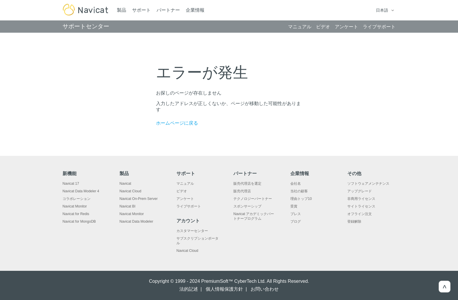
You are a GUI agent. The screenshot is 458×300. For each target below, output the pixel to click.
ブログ (295, 221)
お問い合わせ (265, 289)
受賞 (293, 206)
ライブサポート (188, 206)
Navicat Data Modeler (136, 221)
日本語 (382, 10)
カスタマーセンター (192, 231)
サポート (141, 10)
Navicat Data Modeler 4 (81, 191)
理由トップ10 (301, 199)
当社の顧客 (299, 191)
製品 (121, 10)
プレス (295, 214)
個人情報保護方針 (224, 289)
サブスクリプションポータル (197, 240)
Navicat (125, 184)
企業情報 (195, 10)
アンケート (185, 199)
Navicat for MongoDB (79, 221)
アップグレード (359, 191)
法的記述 (188, 289)
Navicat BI (127, 206)
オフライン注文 (359, 214)
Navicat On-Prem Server (138, 199)
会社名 (295, 184)
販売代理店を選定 (247, 184)
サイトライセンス (361, 206)
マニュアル (185, 184)
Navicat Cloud (130, 191)
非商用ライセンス (361, 199)
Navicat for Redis (76, 214)
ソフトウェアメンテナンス (368, 184)
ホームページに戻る (177, 123)
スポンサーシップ (247, 206)
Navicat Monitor (75, 206)
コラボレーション (77, 199)
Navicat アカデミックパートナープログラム (253, 216)
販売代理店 (242, 191)
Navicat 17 (71, 184)
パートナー (168, 10)
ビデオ (181, 191)
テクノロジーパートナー (252, 199)
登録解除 (354, 221)
